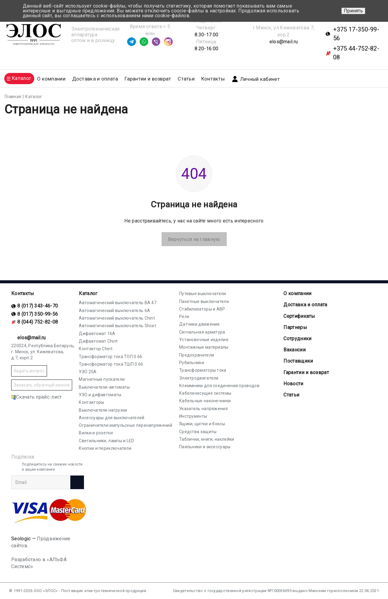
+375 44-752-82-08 (356, 53)
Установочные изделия (203, 339)
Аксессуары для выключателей (111, 417)
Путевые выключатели (202, 293)
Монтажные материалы (204, 347)
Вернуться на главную (194, 239)
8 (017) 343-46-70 (37, 306)
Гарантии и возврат (148, 79)
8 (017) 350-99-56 (37, 314)
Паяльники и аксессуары (205, 446)
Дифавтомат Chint (98, 341)
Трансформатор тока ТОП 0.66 (110, 356)
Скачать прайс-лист (36, 397)
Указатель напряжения (203, 408)
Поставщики (298, 361)
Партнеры (295, 327)
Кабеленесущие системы (205, 393)
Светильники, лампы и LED (106, 440)
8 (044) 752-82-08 (37, 322)
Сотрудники (297, 338)
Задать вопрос (29, 370)
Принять (353, 11)
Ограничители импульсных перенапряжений (125, 425)
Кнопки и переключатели (105, 448)
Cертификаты (299, 316)
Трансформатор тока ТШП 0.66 (111, 364)
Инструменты (193, 416)
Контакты (213, 79)
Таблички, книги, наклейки (206, 439)
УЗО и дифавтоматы (100, 394)
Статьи (186, 79)
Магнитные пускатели (102, 379)
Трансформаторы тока (202, 370)
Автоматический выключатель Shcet (117, 325)
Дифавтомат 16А (97, 333)
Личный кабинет (255, 79)
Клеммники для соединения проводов (219, 385)
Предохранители (196, 355)
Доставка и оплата (95, 79)
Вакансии (294, 350)
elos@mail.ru (283, 41)
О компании (297, 293)
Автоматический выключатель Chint (117, 318)
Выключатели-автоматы (104, 387)
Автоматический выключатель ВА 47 (117, 302)
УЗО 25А (87, 371)
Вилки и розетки (96, 432)
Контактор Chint (95, 348)
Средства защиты (198, 431)
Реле (184, 316)
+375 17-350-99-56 (356, 34)
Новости (293, 384)
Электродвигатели (199, 378)
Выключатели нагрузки (103, 410)
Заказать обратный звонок (42, 385)
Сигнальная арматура (202, 332)
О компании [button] (51, 79)
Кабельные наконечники (205, 400)
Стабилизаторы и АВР (202, 309)
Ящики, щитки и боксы (202, 423)
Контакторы (91, 402)
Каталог (88, 293)
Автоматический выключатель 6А (114, 310)
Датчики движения (199, 324)
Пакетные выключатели (204, 301)
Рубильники (191, 362)
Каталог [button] (21, 78)
